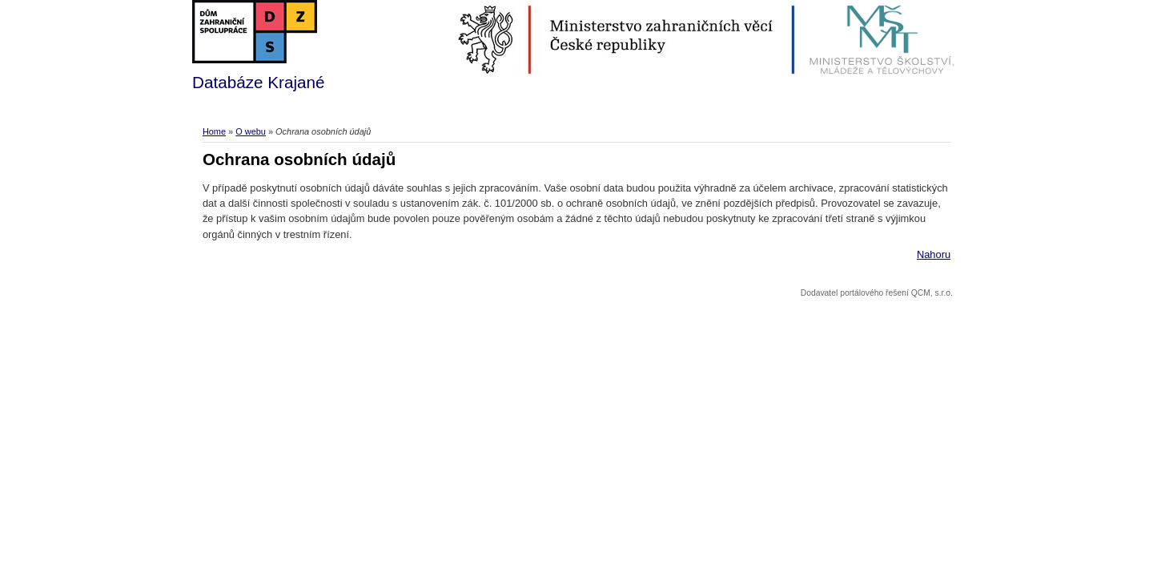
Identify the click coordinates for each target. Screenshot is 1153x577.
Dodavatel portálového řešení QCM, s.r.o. (877, 292)
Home (214, 131)
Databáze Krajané (258, 45)
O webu (250, 131)
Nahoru (933, 254)
